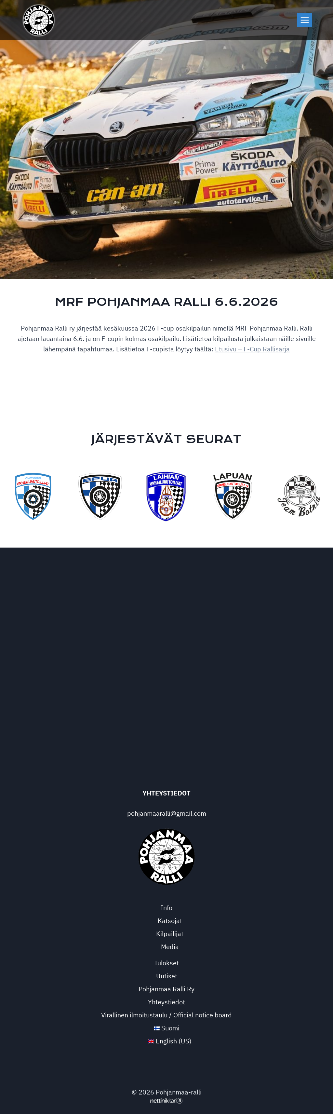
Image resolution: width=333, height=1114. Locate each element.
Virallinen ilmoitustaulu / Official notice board (166, 1015)
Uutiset (166, 975)
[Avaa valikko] (304, 20)
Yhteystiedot (166, 1002)
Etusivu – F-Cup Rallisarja (252, 349)
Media (170, 946)
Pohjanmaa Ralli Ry (166, 989)
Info (166, 907)
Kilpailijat (169, 933)
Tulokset (166, 962)
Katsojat (170, 920)
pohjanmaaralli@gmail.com (166, 813)
